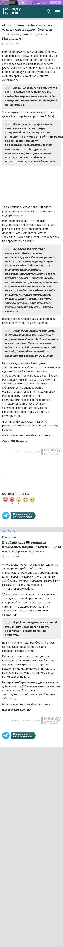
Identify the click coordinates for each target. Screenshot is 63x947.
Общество (9, 537)
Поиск (49, 11)
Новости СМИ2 (7, 530)
